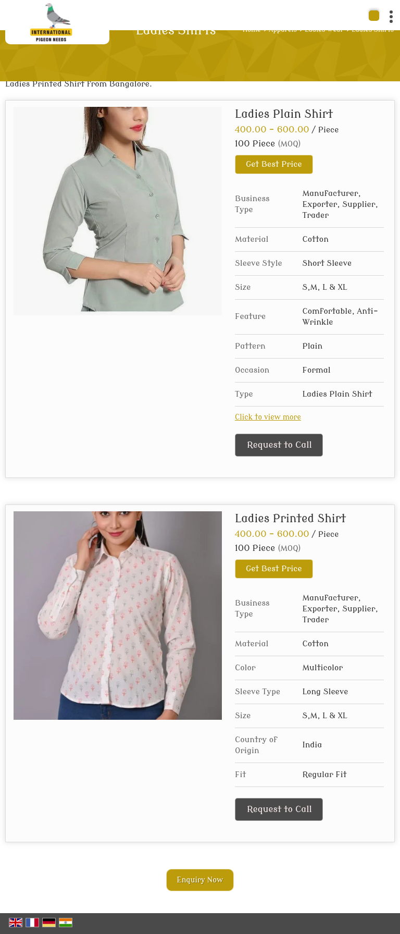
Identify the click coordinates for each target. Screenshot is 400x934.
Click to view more (268, 417)
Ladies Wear (324, 29)
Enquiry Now (200, 880)
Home (252, 29)
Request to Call (279, 445)
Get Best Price (274, 164)
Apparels (282, 29)
